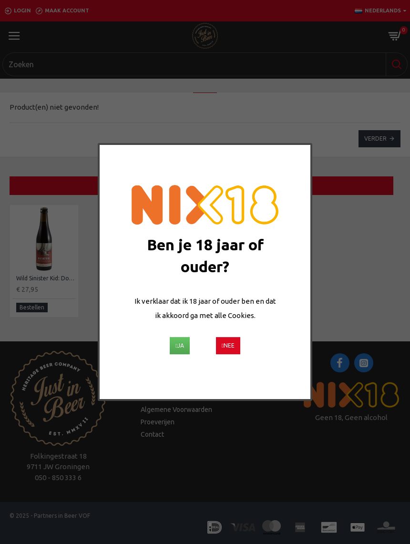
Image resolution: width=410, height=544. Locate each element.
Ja (179, 345)
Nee (228, 345)
